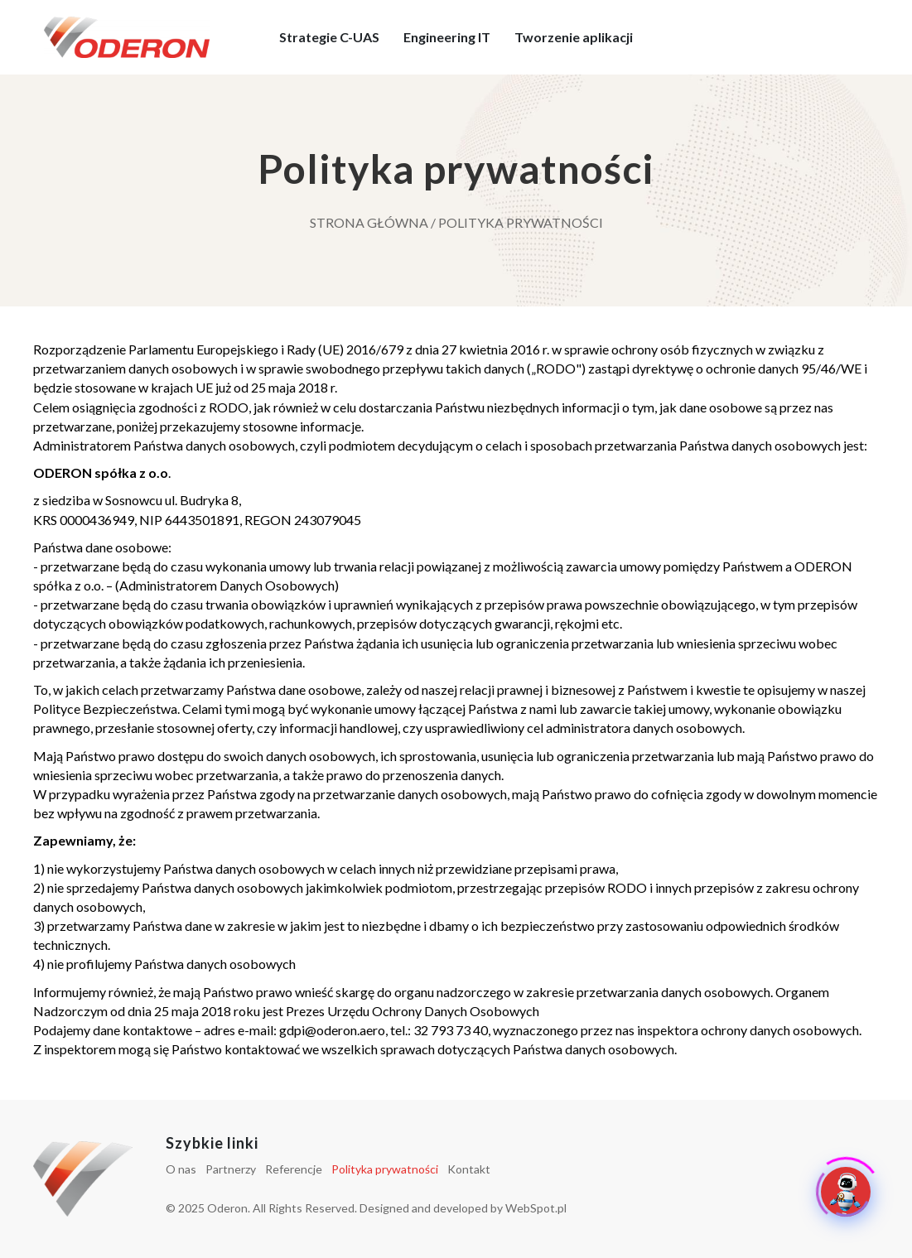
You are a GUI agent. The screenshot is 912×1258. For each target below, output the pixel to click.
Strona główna (369, 222)
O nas (181, 1169)
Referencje (293, 1169)
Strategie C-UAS (329, 37)
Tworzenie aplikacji (573, 37)
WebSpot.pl (536, 1208)
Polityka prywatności (384, 1169)
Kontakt (468, 1169)
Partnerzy (230, 1169)
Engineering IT (446, 37)
